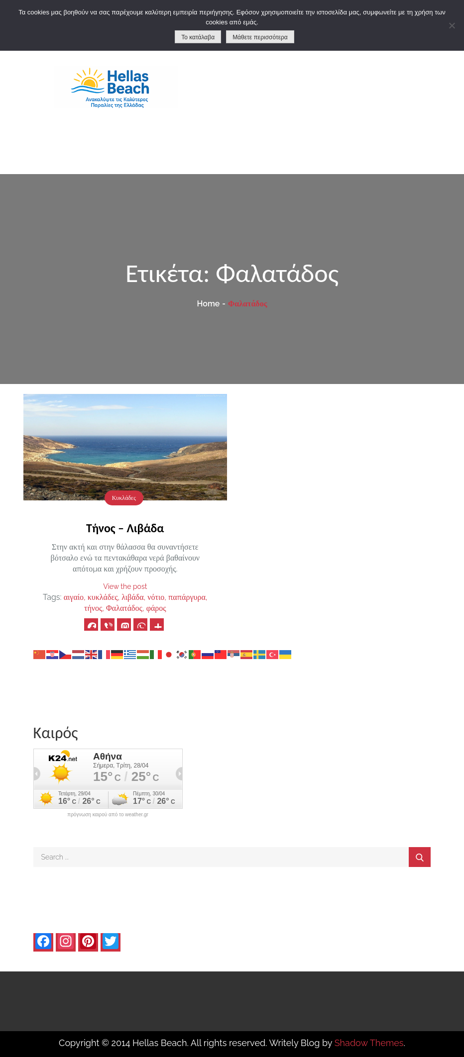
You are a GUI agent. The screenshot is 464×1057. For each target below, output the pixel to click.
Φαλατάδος (124, 608)
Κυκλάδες (124, 497)
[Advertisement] (347, 99)
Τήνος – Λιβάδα (125, 528)
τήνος (93, 608)
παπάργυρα (187, 597)
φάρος (156, 608)
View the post (125, 586)
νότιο (155, 597)
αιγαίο (74, 597)
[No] (452, 25)
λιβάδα (132, 597)
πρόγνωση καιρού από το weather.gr (107, 814)
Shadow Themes (369, 1043)
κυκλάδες (103, 597)
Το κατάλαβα (198, 37)
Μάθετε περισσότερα (260, 37)
